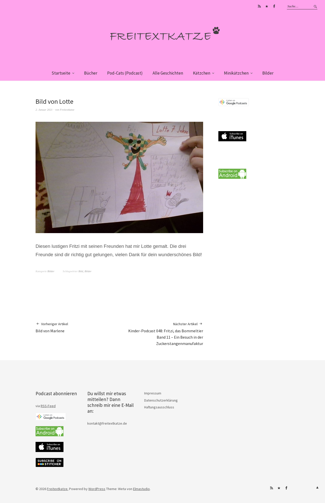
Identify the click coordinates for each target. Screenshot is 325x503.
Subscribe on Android (259, 6)
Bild (80, 271)
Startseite (61, 73)
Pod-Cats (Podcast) (125, 73)
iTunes (266, 6)
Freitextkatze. (57, 489)
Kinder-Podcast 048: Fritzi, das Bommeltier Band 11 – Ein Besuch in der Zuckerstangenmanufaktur (161, 333)
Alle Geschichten (168, 73)
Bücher (90, 73)
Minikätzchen (236, 73)
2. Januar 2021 (44, 109)
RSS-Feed (48, 406)
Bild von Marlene (52, 327)
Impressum (152, 393)
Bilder (267, 73)
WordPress (96, 489)
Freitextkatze (67, 109)
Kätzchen (201, 73)
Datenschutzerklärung (161, 400)
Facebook (274, 6)
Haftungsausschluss (159, 407)
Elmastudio (141, 489)
